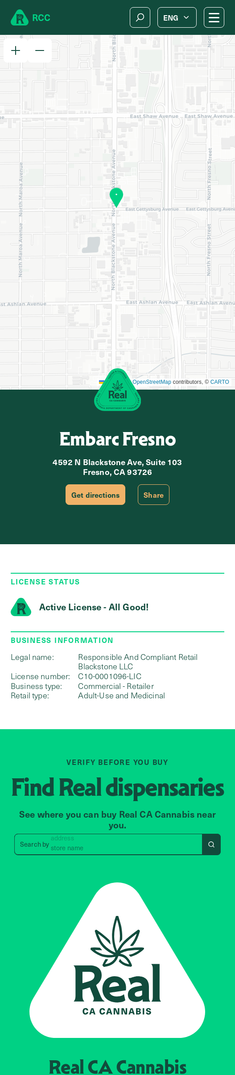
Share (154, 495)
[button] (16, 50)
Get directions (95, 495)
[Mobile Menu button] (214, 17)
